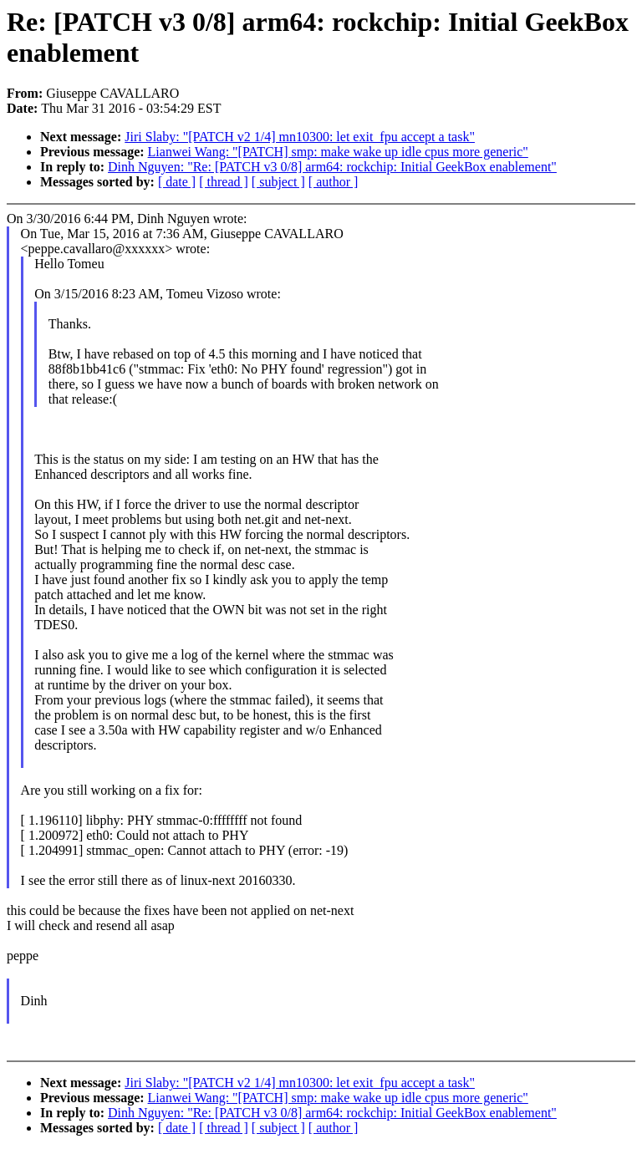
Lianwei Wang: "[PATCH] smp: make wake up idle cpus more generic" (338, 152)
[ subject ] (278, 182)
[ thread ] (223, 182)
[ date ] (177, 182)
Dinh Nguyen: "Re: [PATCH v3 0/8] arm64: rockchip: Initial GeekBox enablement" (332, 167)
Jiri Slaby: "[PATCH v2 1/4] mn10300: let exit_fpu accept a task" (300, 137)
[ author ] (333, 182)
